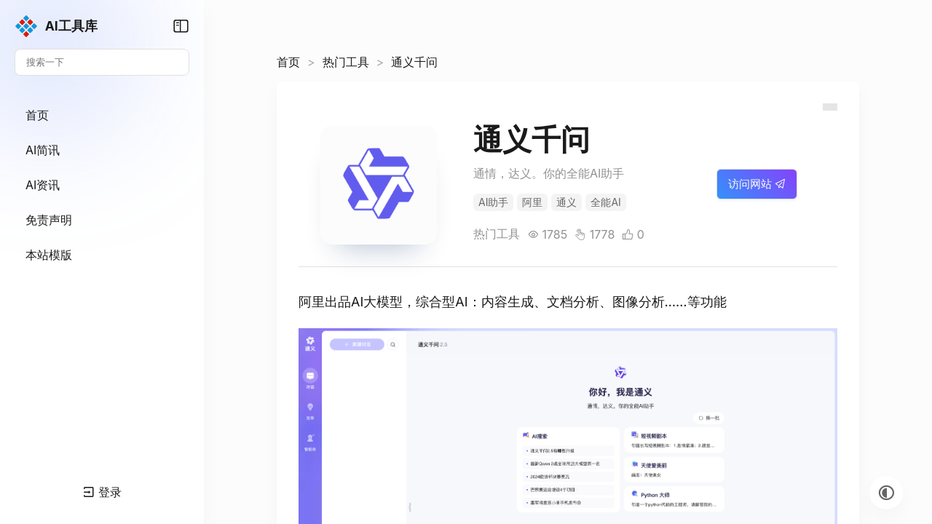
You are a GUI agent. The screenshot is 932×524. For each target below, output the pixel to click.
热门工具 (346, 62)
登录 (102, 492)
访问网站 (757, 184)
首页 (288, 62)
